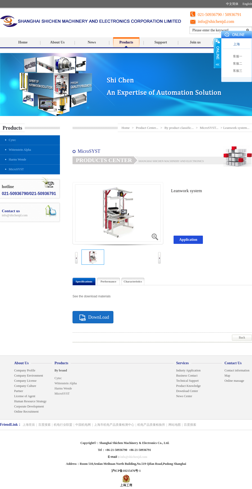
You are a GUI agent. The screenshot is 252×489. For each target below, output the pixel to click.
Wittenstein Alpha (20, 150)
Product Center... (147, 128)
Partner (18, 391)
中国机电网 (83, 424)
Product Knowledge (188, 386)
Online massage (234, 381)
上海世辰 (29, 424)
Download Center (187, 391)
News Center (184, 396)
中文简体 (232, 4)
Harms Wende (17, 159)
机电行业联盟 (63, 424)
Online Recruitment (26, 411)
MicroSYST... (209, 128)
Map (227, 375)
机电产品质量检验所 (151, 424)
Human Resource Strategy (30, 401)
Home (23, 42)
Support (160, 42)
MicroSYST (16, 169)
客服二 (237, 63)
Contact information (236, 370)
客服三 (237, 71)
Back (242, 337)
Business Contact (186, 375)
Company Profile (24, 370)
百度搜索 (44, 424)
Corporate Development (29, 406)
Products (126, 42)
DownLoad (98, 317)
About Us (57, 42)
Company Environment (28, 375)
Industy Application (188, 370)
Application (188, 240)
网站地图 (174, 424)
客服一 (237, 56)
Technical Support (187, 381)
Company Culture (25, 386)
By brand (61, 370)
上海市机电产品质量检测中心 (114, 424)
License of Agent (24, 396)
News (92, 42)
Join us (195, 42)
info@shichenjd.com (216, 21)
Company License (25, 381)
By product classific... (179, 128)
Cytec (12, 140)
